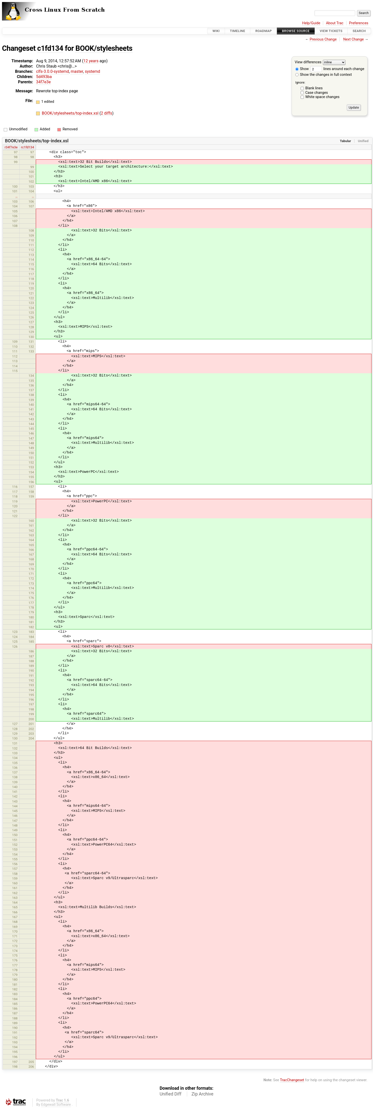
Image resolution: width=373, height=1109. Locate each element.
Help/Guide (311, 23)
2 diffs (106, 113)
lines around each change (337, 69)
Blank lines (314, 88)
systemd (92, 71)
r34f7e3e (11, 147)
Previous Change (323, 39)
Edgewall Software (56, 1104)
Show (302, 69)
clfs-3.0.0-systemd (52, 71)
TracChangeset (292, 1080)
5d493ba (44, 76)
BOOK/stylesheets (104, 48)
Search (359, 31)
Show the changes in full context (323, 75)
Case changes (316, 93)
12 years (90, 61)
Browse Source (296, 31)
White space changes (322, 97)
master (77, 71)
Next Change (353, 39)
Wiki (216, 31)
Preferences (358, 23)
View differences (308, 62)
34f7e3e (43, 82)
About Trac (334, 23)
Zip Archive (202, 1093)
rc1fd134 (27, 147)
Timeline (237, 31)
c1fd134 (50, 48)
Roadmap (263, 31)
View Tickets (331, 31)
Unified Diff (170, 1093)
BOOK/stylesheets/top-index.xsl (70, 113)
